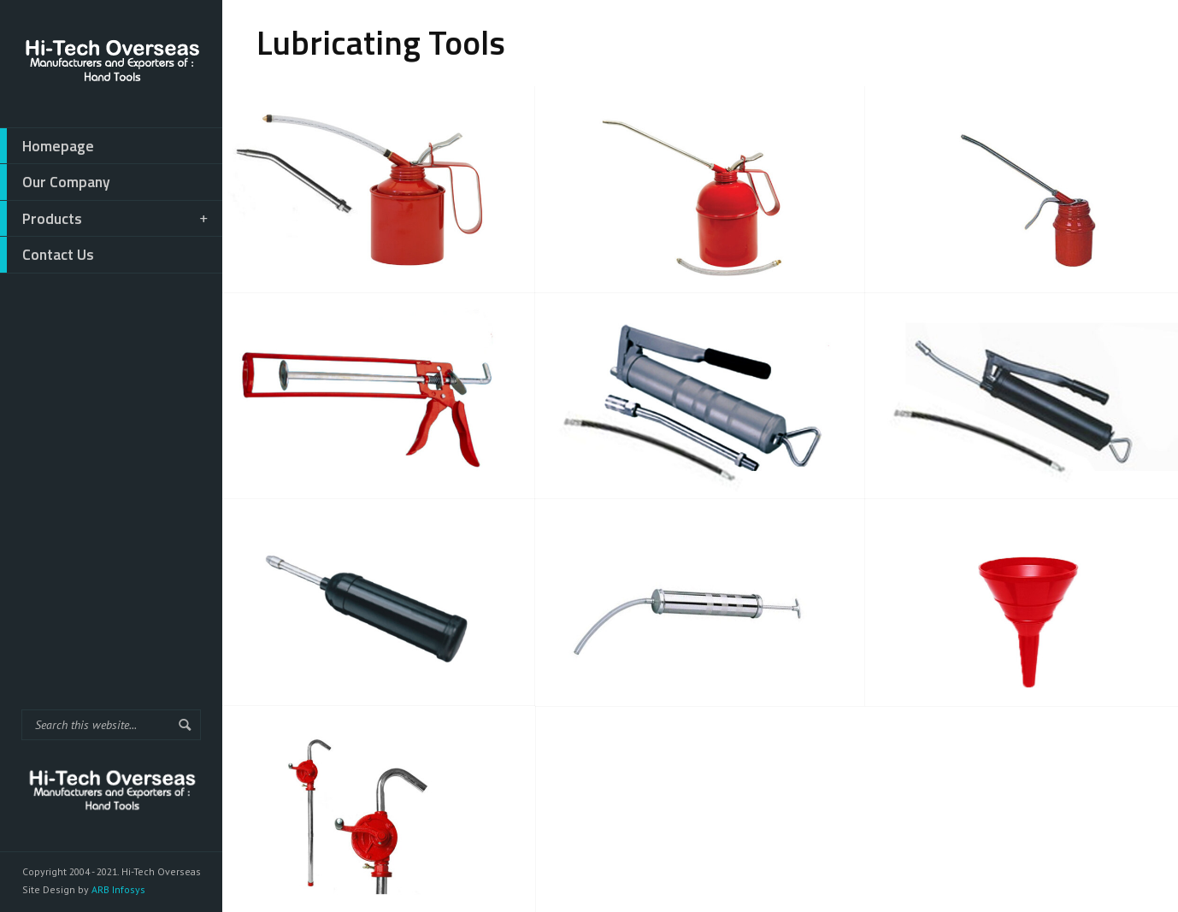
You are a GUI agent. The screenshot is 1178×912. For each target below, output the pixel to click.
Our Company (55, 182)
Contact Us (47, 255)
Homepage (47, 146)
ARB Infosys (117, 889)
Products (105, 219)
